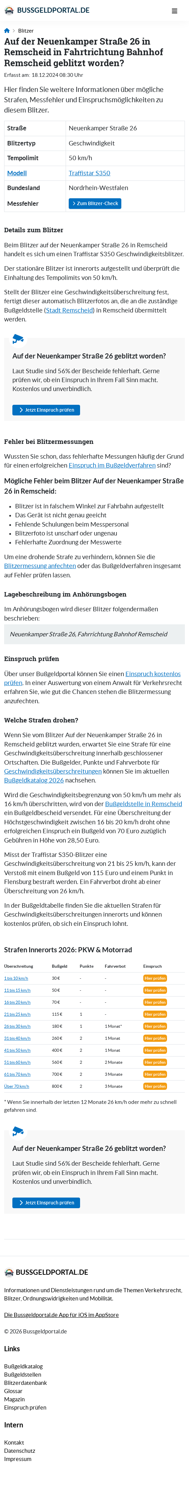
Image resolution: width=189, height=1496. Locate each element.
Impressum (17, 1459)
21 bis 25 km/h (17, 1014)
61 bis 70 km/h (17, 1074)
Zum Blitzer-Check (95, 203)
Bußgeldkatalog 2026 (34, 780)
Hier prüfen (155, 978)
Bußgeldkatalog (23, 1366)
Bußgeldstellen (22, 1374)
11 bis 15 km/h (17, 990)
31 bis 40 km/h (17, 1038)
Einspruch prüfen (25, 1407)
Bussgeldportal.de (47, 10)
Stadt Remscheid (69, 310)
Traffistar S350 (89, 173)
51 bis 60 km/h (17, 1062)
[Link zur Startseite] (7, 31)
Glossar (13, 1391)
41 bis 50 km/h (17, 1050)
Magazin (14, 1399)
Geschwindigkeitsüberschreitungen (53, 771)
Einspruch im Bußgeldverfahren (112, 465)
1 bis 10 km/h (16, 978)
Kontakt (14, 1442)
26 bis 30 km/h (17, 1026)
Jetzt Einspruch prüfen (46, 410)
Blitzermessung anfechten (40, 566)
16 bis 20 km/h (17, 1002)
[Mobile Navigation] (178, 10)
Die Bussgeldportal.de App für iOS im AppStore (61, 1315)
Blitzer (26, 31)
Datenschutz (19, 1451)
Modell (17, 173)
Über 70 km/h (16, 1086)
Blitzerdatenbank (25, 1383)
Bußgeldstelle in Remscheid (143, 804)
